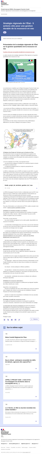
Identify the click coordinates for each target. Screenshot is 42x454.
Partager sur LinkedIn (11, 319)
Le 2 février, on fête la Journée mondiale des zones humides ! (20, 408)
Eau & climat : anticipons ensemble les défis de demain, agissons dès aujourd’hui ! (20, 361)
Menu (40, 1)
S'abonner (34, 319)
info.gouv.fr (3, 443)
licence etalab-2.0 (26, 452)
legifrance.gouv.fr (25, 443)
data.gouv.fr (34, 443)
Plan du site (3, 447)
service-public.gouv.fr (13, 443)
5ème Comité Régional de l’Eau (16, 337)
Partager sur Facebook (4, 319)
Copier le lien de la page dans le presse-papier (19, 319)
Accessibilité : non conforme (16, 447)
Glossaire (8, 447)
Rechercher (37, 1)
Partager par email (15, 319)
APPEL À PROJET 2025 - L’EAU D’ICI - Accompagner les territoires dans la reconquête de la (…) (18, 381)
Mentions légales (25, 447)
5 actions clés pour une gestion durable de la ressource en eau (18, 52)
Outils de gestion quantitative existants (16, 207)
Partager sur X (8, 319)
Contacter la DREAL (32, 447)
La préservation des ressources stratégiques (13, 305)
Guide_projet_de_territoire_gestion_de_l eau (19, 185)
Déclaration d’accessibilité (5, 449)
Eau (5, 32)
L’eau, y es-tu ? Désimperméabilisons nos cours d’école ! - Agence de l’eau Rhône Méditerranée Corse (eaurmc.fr (18, 236)
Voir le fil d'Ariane (4, 14)
